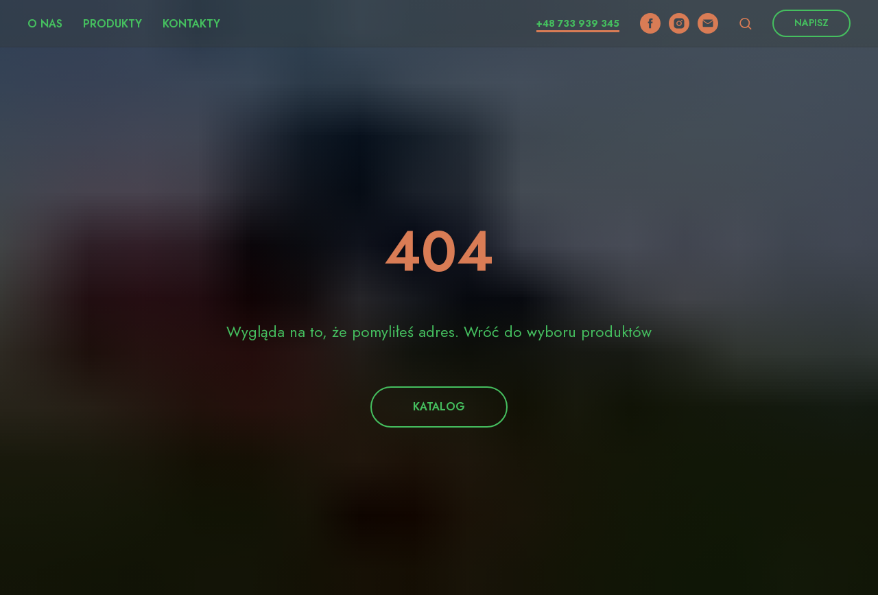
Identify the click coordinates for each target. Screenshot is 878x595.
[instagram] (679, 23)
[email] (708, 23)
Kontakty (191, 24)
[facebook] (650, 23)
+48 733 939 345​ (577, 23)
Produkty (112, 24)
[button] (745, 23)
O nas (44, 24)
